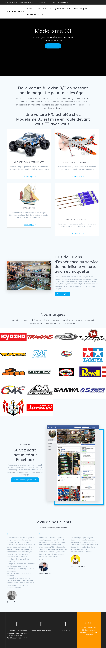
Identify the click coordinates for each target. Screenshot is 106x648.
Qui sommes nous (63, 9)
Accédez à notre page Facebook (25, 480)
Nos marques (80, 9)
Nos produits (43, 9)
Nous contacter (35, 14)
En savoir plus (29, 176)
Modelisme (14, 11)
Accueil (30, 9)
